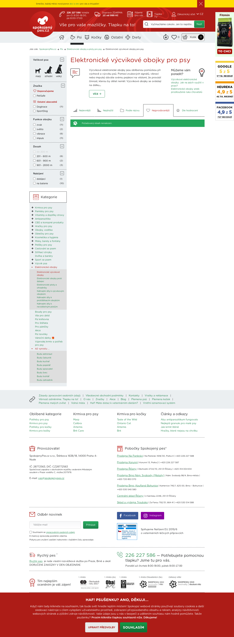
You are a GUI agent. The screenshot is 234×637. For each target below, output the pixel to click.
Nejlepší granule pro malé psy (178, 423)
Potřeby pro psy (39, 420)
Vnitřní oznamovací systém (159, 403)
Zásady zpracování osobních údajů (59, 396)
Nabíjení (38, 174)
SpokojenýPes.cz (42, 24)
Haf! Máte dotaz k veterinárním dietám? (114, 403)
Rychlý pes (35, 561)
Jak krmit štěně (170, 427)
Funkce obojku (42, 119)
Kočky (96, 37)
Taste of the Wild (127, 420)
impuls (40, 138)
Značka (37, 86)
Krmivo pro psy (38, 423)
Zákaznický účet (186, 14)
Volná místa (78, 403)
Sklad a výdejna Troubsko (132, 502)
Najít (199, 24)
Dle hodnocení (190, 110)
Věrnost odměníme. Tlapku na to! (58, 399)
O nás (86, 399)
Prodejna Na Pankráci (130, 456)
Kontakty (134, 396)
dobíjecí (41, 179)
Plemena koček (161, 399)
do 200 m (42, 152)
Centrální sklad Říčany (130, 496)
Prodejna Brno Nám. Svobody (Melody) (140, 475)
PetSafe (41, 96)
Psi (79, 37)
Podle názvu (132, 110)
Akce (113, 399)
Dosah (37, 147)
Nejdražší (108, 110)
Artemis (77, 427)
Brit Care (78, 431)
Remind (165, 36)
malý (38, 76)
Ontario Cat (124, 423)
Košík (193, 37)
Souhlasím (133, 627)
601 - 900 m (44, 161)
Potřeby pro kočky (40, 427)
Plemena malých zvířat (52, 403)
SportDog (42, 111)
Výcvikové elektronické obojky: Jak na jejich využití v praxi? (187, 82)
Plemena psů (139, 399)
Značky (100, 399)
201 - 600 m (43, 156)
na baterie (42, 183)
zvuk (39, 125)
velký (59, 76)
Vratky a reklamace (156, 396)
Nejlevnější (85, 110)
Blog (123, 399)
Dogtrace (42, 107)
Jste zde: (33, 49)
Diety (136, 37)
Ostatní (117, 37)
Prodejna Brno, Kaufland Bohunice (137, 486)
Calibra (77, 423)
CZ (201, 14)
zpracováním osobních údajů (60, 532)
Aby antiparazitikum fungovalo (179, 420)
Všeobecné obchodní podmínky (105, 396)
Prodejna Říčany (127, 469)
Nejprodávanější (161, 110)
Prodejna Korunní (127, 462)
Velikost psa (40, 60)
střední (48, 76)
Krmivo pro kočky (39, 431)
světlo (40, 129)
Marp (76, 420)
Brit (119, 431)
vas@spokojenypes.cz (51, 478)
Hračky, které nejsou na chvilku (179, 431)
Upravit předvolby (101, 627)
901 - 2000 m (44, 165)
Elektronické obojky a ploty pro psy (84, 49)
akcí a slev (74, 4)
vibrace (41, 134)
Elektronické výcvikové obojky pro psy (125, 49)
